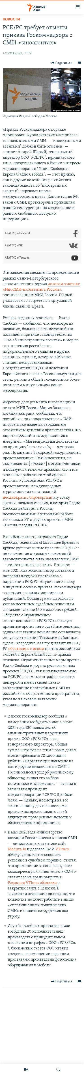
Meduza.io (17, 849)
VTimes (61, 849)
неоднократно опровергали (27, 498)
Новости (11, 19)
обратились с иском (26, 649)
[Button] (61, 62)
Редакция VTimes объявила (33, 883)
